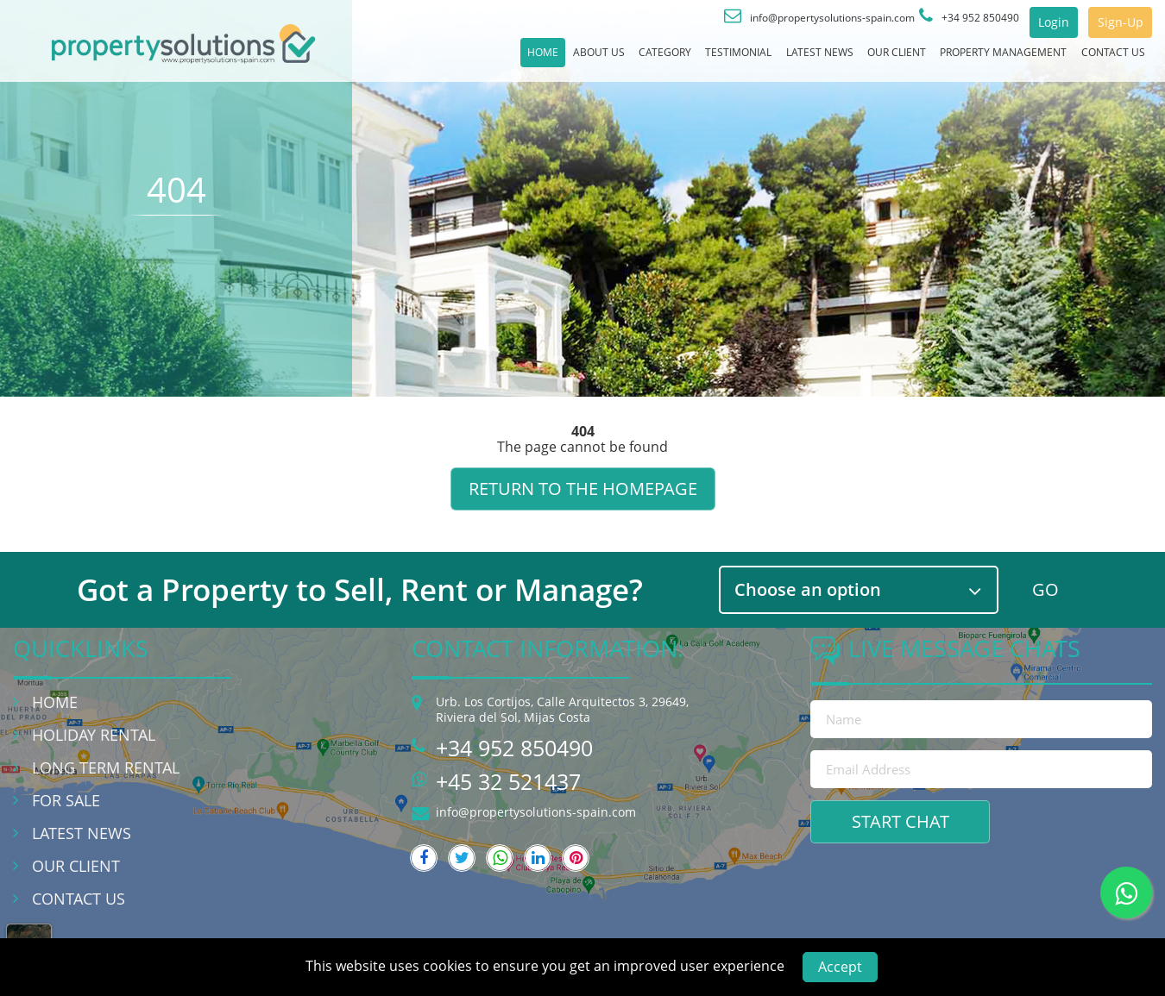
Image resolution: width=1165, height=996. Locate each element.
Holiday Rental (93, 734)
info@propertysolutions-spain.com (536, 812)
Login (1023, 22)
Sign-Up (1109, 22)
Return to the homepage (583, 488)
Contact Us (1103, 59)
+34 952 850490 (514, 747)
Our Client (831, 59)
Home (381, 59)
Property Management (966, 59)
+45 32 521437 (508, 781)
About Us (453, 59)
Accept (840, 966)
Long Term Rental (105, 767)
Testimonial (631, 59)
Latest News (733, 59)
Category (538, 59)
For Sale (66, 800)
